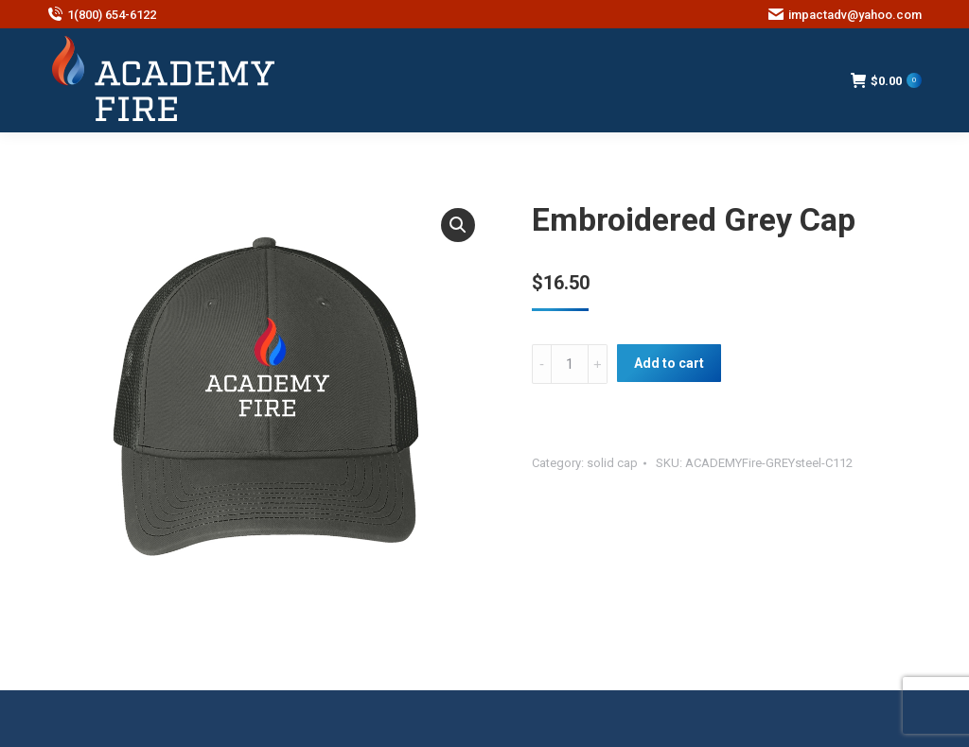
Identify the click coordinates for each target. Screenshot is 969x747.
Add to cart (669, 363)
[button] (458, 225)
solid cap (612, 463)
